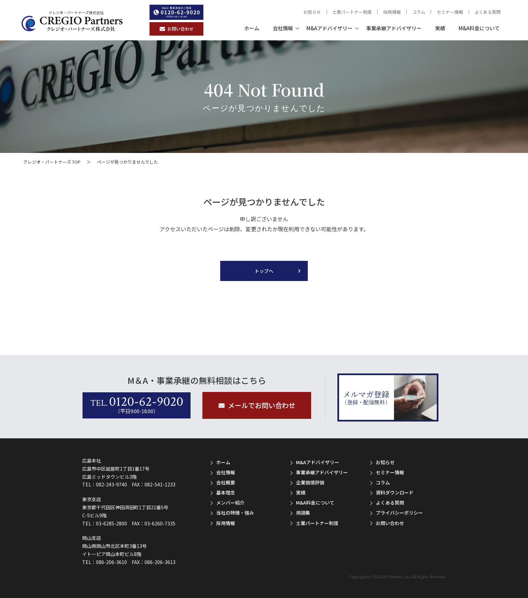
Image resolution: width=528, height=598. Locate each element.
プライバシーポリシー (399, 512)
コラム (418, 12)
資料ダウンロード (395, 492)
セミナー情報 (450, 12)
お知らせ (312, 12)
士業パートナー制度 (352, 12)
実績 (440, 28)
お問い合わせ (390, 523)
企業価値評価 (310, 482)
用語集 (303, 512)
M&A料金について (479, 28)
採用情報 (392, 12)
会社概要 (225, 482)
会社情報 (283, 28)
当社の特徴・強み (235, 512)
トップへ (264, 271)
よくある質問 (487, 12)
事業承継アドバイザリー (394, 28)
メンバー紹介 (230, 502)
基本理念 (225, 492)
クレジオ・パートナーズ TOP (51, 162)
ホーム (251, 28)
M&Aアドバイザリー (329, 28)
